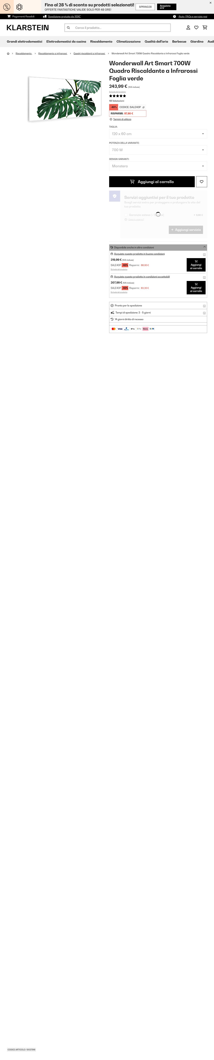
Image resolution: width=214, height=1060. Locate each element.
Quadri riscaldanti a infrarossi (89, 53)
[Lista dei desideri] (196, 28)
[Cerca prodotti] (117, 27)
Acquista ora (166, 6)
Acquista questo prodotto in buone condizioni (139, 253)
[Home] (11, 53)
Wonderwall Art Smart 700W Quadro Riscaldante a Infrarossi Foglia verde (150, 53)
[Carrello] (204, 28)
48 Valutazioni (116, 100)
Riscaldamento (24, 53)
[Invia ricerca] (68, 28)
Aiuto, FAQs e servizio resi (193, 16)
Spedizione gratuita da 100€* (64, 16)
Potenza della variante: (124, 143)
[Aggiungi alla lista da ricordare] (201, 181)
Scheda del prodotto (117, 92)
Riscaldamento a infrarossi (52, 53)
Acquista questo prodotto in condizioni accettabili (142, 276)
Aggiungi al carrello (152, 181)
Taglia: (113, 126)
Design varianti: (119, 159)
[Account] (188, 28)
